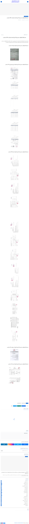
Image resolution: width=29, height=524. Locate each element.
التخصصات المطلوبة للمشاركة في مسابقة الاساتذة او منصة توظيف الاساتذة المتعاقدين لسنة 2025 (14, 473)
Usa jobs (14, 505)
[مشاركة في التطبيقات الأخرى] (12, 406)
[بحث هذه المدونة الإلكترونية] (15, 450)
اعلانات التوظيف (26, 16)
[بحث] (1, 1)
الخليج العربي (14, 488)
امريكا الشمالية (14, 496)
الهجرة (14, 495)
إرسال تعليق (25, 433)
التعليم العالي (14, 487)
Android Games (14, 504)
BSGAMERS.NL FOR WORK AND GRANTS (15, 2)
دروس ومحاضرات (14, 497)
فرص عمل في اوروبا (14, 500)
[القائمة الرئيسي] (27, 1)
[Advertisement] (14, 9)
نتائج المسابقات (14, 501)
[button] (24, 406)
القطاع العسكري (14, 491)
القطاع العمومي (14, 492)
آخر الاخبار (14, 480)
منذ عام (27, 471)
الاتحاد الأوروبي (14, 484)
